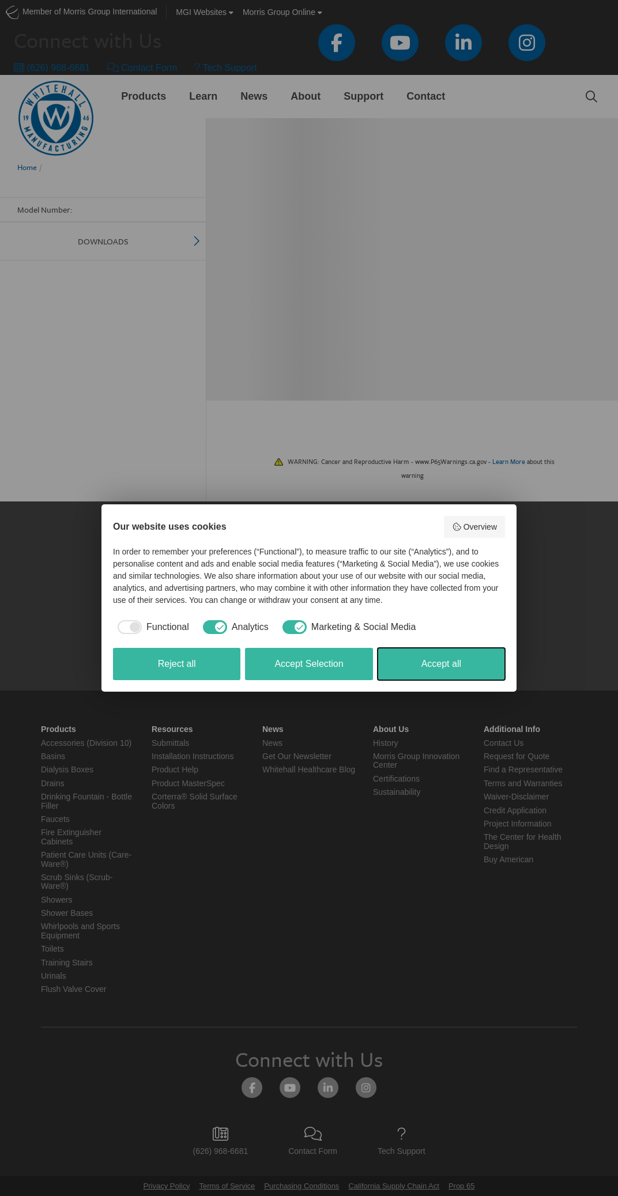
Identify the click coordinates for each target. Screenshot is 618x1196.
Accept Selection (308, 664)
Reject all (177, 664)
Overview (474, 527)
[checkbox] (151, 627)
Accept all (441, 664)
